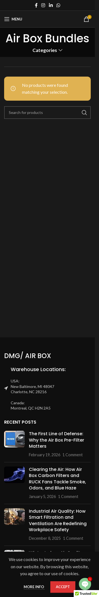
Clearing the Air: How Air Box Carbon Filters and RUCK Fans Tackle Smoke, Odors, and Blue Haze (57, 478)
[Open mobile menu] (13, 19)
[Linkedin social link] (50, 5)
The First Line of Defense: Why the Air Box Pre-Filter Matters (56, 440)
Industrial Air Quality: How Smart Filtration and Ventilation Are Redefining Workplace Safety (58, 520)
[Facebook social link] (36, 5)
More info (34, 587)
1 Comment (72, 454)
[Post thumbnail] (14, 444)
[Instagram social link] (43, 5)
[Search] (47, 112)
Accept (63, 587)
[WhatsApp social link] (58, 5)
